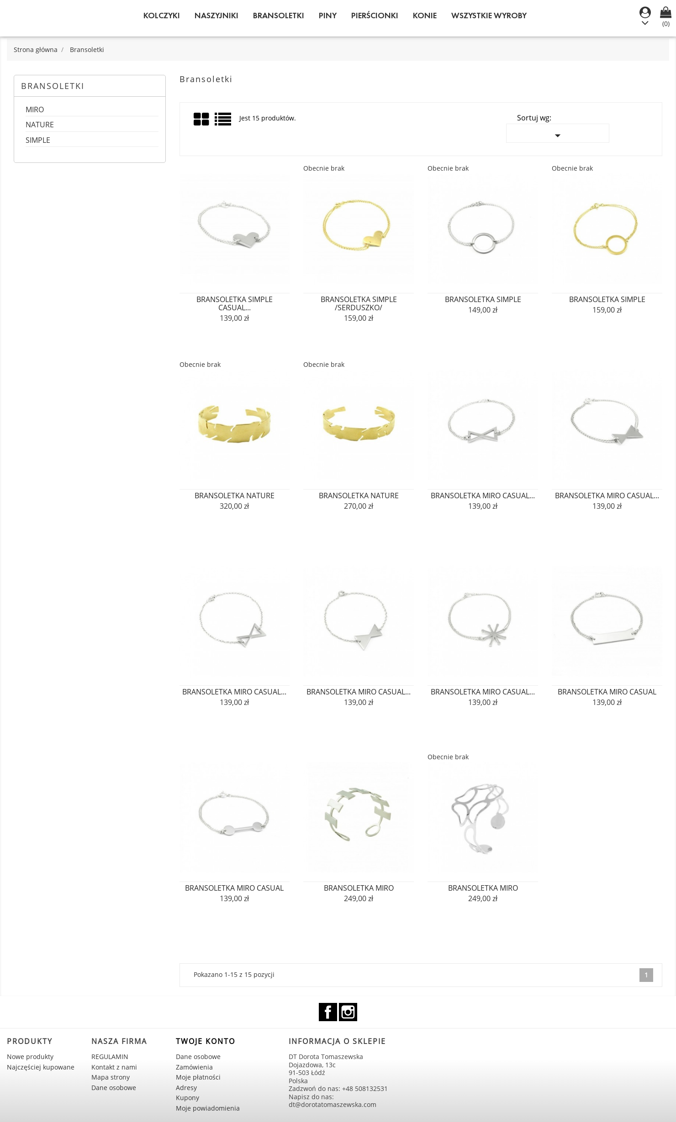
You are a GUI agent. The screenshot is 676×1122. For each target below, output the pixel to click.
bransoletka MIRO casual (607, 692)
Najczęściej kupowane (40, 1067)
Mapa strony (110, 1077)
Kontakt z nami (114, 1067)
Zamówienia (194, 1067)
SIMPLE (38, 140)
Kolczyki (161, 15)
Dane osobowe (113, 1087)
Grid (202, 119)
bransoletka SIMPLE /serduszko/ (359, 303)
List (223, 122)
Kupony (187, 1097)
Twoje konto (205, 1041)
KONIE (425, 15)
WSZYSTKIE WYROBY (489, 15)
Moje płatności (198, 1077)
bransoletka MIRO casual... (483, 496)
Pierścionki (374, 15)
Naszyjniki (216, 15)
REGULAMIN (109, 1056)
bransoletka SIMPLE (483, 299)
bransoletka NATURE (235, 496)
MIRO (35, 110)
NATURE (40, 125)
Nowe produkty (30, 1056)
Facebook (328, 1012)
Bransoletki (278, 15)
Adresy (186, 1087)
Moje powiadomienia (208, 1108)
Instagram (348, 1012)
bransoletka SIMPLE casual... (234, 303)
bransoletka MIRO (359, 888)
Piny (328, 15)
